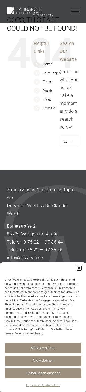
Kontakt (49, 108)
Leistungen (52, 73)
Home (48, 64)
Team (47, 82)
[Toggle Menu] (75, 11)
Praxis (48, 91)
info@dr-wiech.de (25, 257)
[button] (79, 268)
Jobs (47, 99)
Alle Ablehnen (43, 360)
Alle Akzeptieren (43, 348)
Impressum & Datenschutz (43, 385)
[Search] (65, 141)
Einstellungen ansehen (43, 373)
